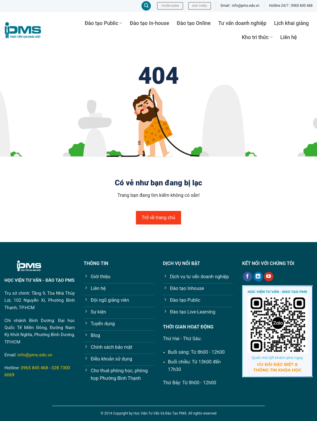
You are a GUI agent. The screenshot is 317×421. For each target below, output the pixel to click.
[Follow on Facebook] (247, 277)
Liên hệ (288, 37)
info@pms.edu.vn (35, 355)
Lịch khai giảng (291, 23)
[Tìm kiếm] (146, 6)
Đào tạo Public (103, 23)
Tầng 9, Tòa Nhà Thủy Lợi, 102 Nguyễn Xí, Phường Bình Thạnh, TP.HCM (39, 300)
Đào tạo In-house (149, 23)
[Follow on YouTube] (269, 277)
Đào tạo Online (193, 23)
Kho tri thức (257, 37)
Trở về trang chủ (158, 217)
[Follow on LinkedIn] (258, 277)
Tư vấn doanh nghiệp (242, 23)
